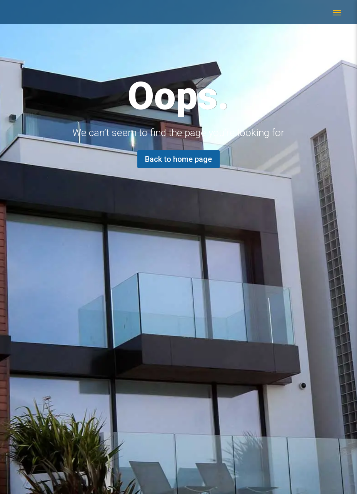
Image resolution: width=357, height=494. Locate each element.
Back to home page (178, 159)
